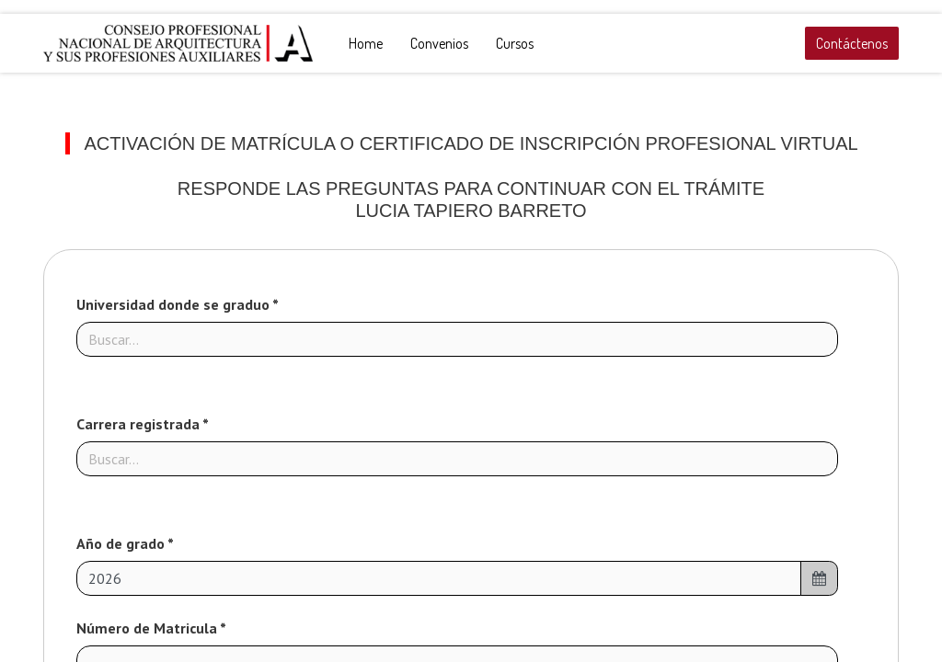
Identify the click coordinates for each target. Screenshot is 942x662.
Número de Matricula (148, 628)
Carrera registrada (139, 424)
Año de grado (121, 543)
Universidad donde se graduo (174, 304)
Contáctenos (852, 43)
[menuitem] (365, 43)
